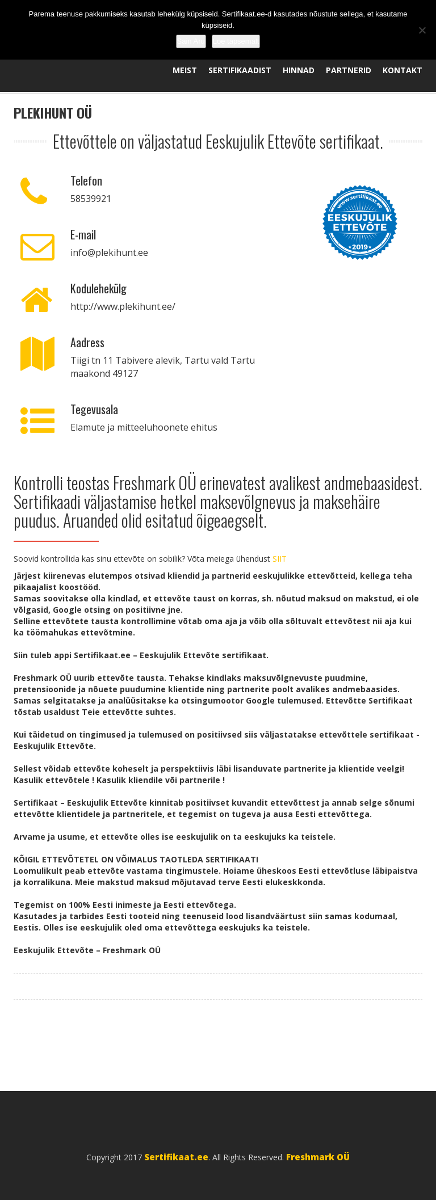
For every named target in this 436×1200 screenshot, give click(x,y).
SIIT (279, 558)
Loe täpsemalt (236, 41)
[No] (421, 30)
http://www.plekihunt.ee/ (122, 306)
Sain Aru (191, 41)
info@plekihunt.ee (109, 252)
